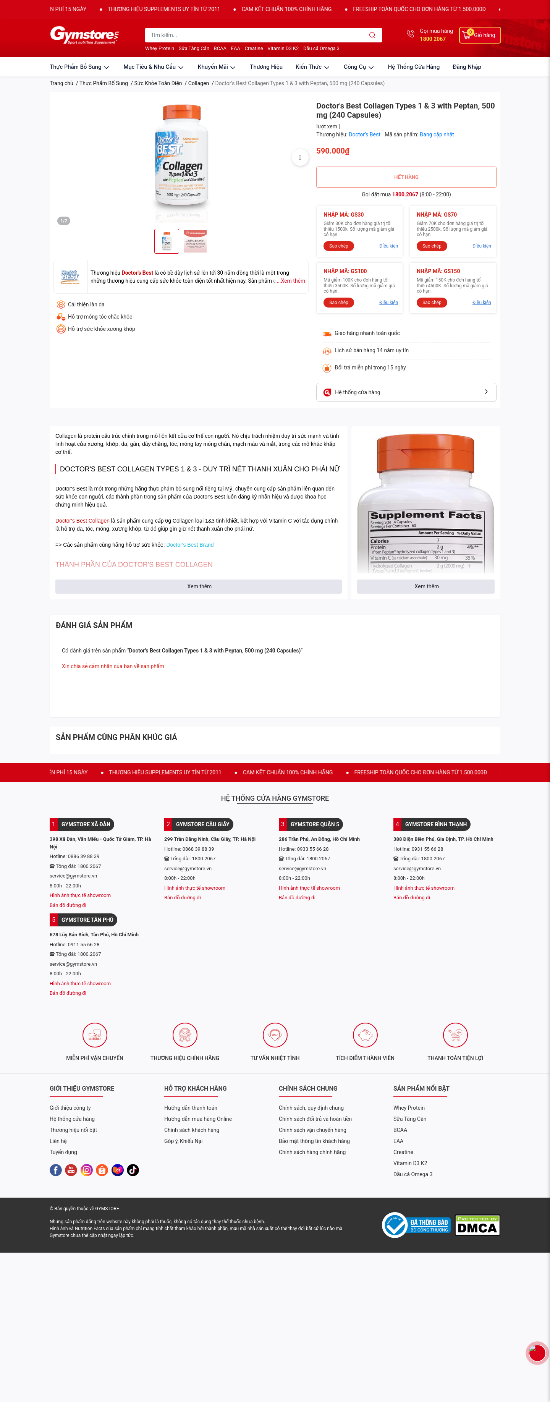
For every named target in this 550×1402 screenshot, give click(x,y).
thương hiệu (266, 66)
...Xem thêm (291, 281)
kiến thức (313, 66)
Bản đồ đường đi (68, 905)
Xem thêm (200, 586)
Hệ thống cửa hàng (414, 66)
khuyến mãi (217, 66)
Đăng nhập (467, 66)
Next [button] (300, 157)
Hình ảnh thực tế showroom (80, 895)
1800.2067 (405, 194)
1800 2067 (433, 39)
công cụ (359, 66)
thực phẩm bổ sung (80, 66)
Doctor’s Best (365, 134)
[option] (181, 157)
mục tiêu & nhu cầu (153, 66)
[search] (372, 35)
